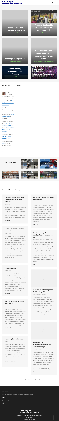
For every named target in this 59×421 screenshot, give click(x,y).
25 (25, 379)
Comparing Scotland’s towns (14, 339)
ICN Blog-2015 (8, 233)
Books (43, 32)
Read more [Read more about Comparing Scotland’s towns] (8, 364)
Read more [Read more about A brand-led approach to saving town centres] (8, 260)
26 (29, 379)
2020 (34, 349)
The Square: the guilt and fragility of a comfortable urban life (43, 235)
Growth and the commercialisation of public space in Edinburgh (42, 345)
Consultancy (7, 204)
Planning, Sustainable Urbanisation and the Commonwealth (44, 27)
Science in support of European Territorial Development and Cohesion (14, 200)
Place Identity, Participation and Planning (15, 71)
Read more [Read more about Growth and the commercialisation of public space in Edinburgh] (36, 371)
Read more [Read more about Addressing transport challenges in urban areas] (36, 224)
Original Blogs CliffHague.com (15, 61)
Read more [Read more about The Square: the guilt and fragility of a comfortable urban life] (36, 264)
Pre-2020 (12, 306)
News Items (17, 32)
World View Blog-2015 (38, 202)
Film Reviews (37, 61)
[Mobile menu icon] (56, 2)
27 (32, 379)
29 (39, 379)
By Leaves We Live (10, 268)
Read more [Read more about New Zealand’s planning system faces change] (8, 330)
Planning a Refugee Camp (15, 59)
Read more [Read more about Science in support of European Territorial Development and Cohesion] (8, 220)
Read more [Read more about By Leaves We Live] (8, 293)
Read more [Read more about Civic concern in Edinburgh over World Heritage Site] (36, 316)
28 (35, 379)
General (12, 32)
